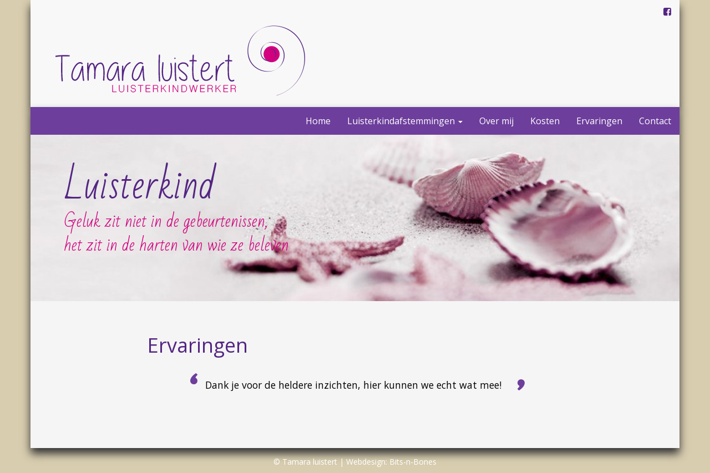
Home (318, 121)
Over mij (496, 121)
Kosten (545, 121)
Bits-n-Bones (413, 461)
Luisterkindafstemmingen (405, 121)
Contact (655, 121)
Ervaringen (599, 121)
